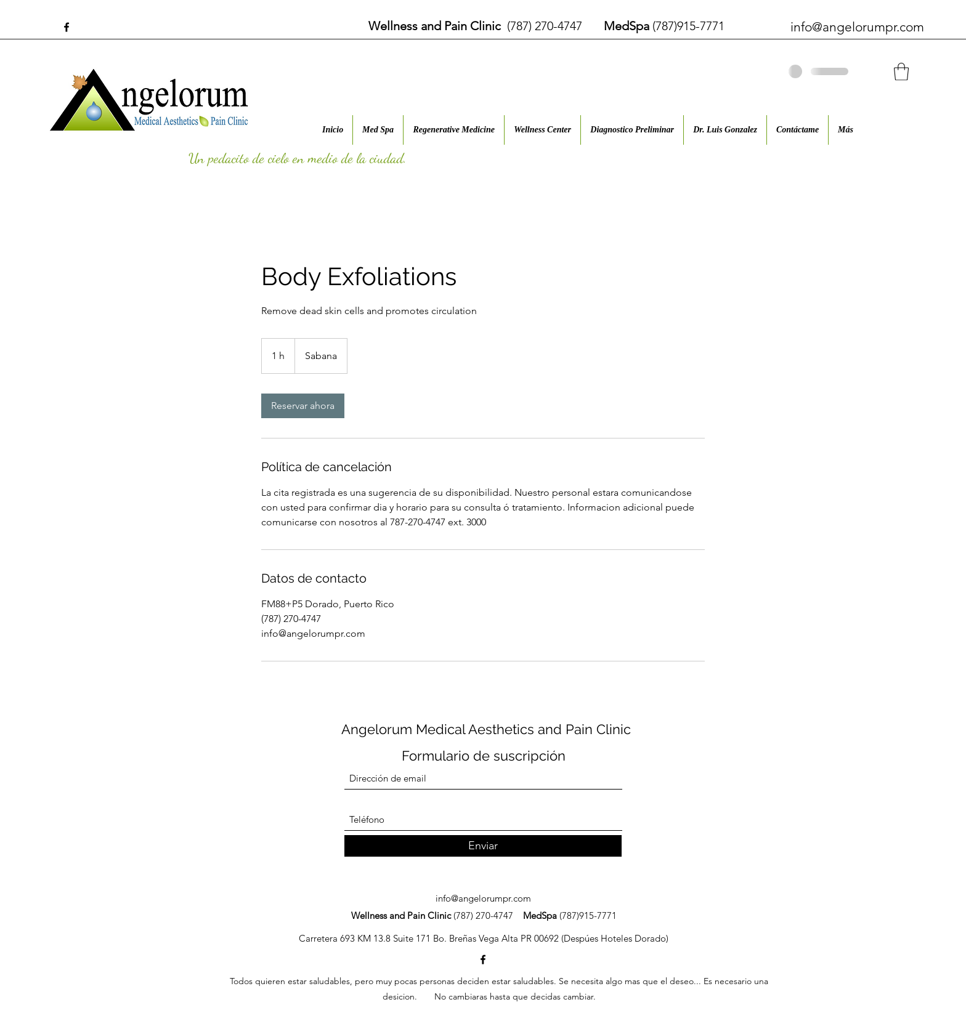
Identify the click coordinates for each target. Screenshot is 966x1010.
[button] (901, 72)
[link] (302, 406)
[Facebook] (66, 27)
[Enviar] (483, 846)
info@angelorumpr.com (857, 26)
